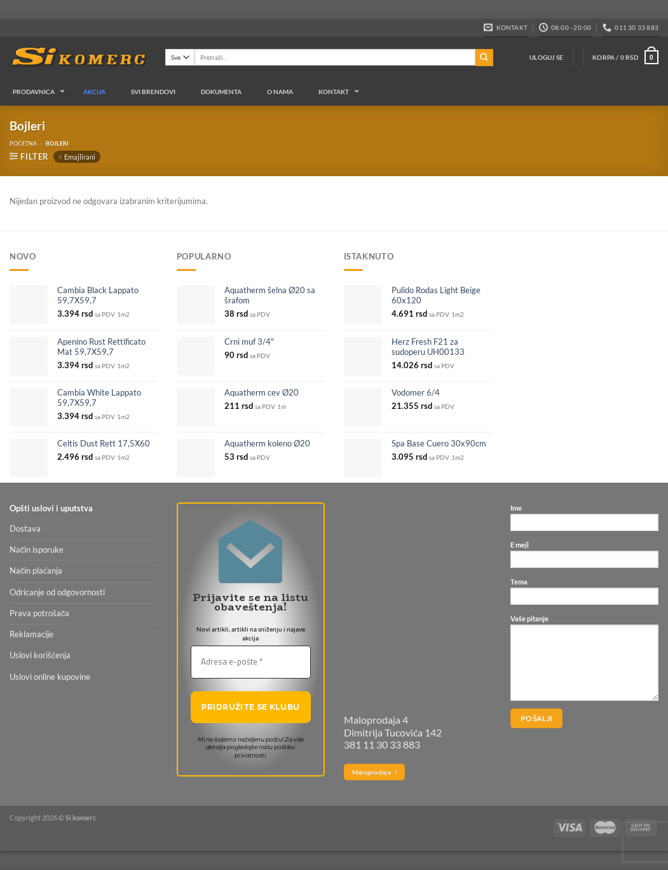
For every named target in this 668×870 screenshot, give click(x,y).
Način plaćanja (36, 571)
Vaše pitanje (584, 661)
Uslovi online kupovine (50, 677)
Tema (584, 594)
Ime (584, 521)
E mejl (584, 558)
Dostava (25, 529)
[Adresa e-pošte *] (251, 662)
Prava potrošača (39, 613)
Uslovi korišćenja (40, 655)
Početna (23, 143)
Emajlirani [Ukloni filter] (79, 157)
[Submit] (484, 57)
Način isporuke (37, 550)
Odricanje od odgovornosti (57, 592)
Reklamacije (31, 634)
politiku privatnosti (265, 751)
